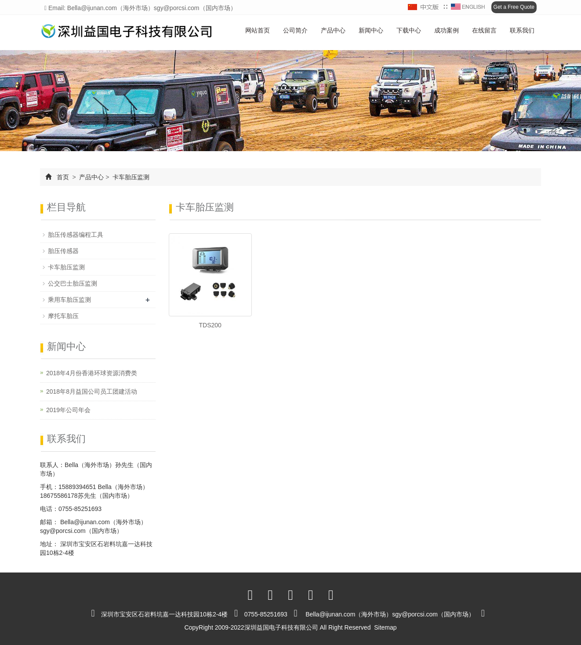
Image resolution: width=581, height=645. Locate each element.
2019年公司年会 (68, 409)
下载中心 (408, 30)
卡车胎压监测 (130, 177)
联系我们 (522, 30)
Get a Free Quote (514, 7)
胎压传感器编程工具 (75, 234)
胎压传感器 (63, 250)
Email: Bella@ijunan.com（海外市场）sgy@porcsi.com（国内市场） (140, 7)
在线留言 (484, 30)
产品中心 (333, 30)
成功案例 (446, 30)
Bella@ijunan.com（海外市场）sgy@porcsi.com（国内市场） (390, 614)
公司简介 (295, 30)
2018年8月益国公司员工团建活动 (91, 391)
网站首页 (257, 30)
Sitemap (385, 627)
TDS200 (210, 325)
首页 (63, 177)
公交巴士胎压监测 (72, 283)
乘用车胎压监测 (69, 299)
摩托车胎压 (63, 315)
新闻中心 (371, 30)
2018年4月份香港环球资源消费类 (91, 373)
